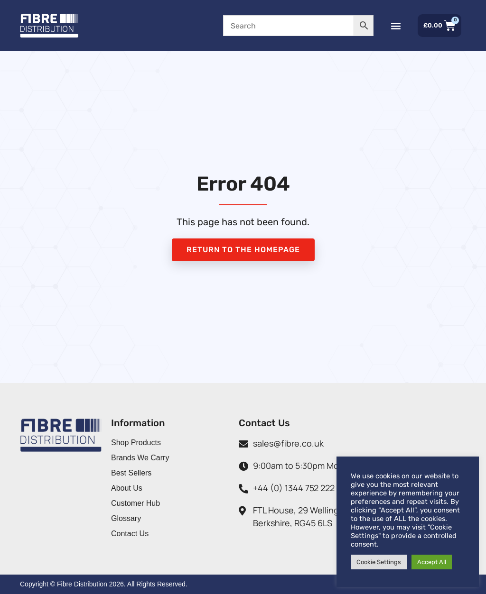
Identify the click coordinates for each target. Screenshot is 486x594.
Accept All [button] (431, 562)
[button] (391, 26)
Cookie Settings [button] (378, 562)
